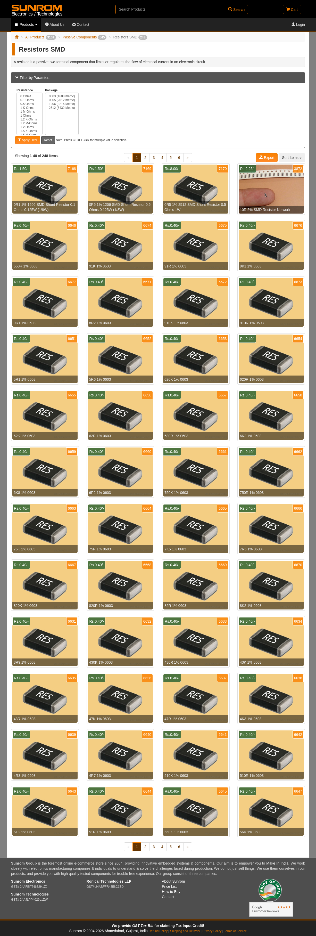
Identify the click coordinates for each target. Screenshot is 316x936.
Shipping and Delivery (185, 931)
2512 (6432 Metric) (62, 108)
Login (298, 24)
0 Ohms (29, 96)
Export (266, 158)
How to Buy (171, 892)
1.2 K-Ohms (29, 119)
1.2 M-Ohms (29, 123)
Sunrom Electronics (28, 881)
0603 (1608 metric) (62, 96)
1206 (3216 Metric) (62, 104)
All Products (40, 37)
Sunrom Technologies (30, 894)
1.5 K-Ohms (29, 131)
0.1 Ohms (29, 100)
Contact (80, 24)
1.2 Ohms (29, 127)
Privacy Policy (211, 931)
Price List (169, 886)
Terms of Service (235, 931)
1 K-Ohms (29, 108)
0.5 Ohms (29, 104)
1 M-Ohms (29, 112)
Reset (48, 140)
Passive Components (84, 37)
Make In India (277, 863)
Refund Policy (158, 931)
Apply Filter (27, 140)
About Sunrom (173, 881)
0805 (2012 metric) (62, 100)
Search (236, 9)
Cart (292, 9)
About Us (54, 24)
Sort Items (292, 158)
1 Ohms (29, 116)
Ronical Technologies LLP (109, 881)
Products (26, 24)
